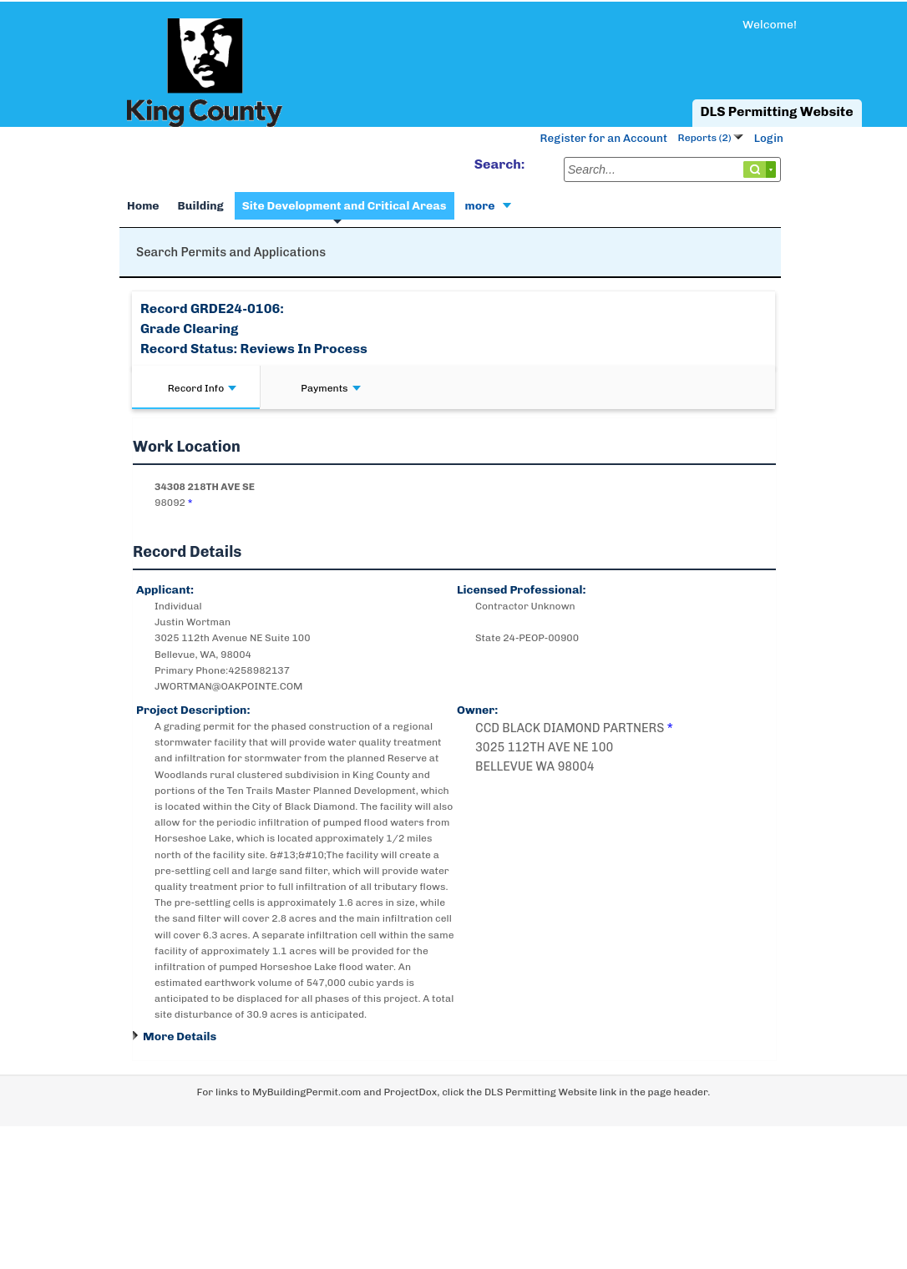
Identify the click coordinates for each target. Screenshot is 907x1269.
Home (143, 206)
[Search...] (672, 169)
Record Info (202, 388)
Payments (330, 388)
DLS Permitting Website (777, 111)
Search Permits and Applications (231, 252)
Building (201, 206)
